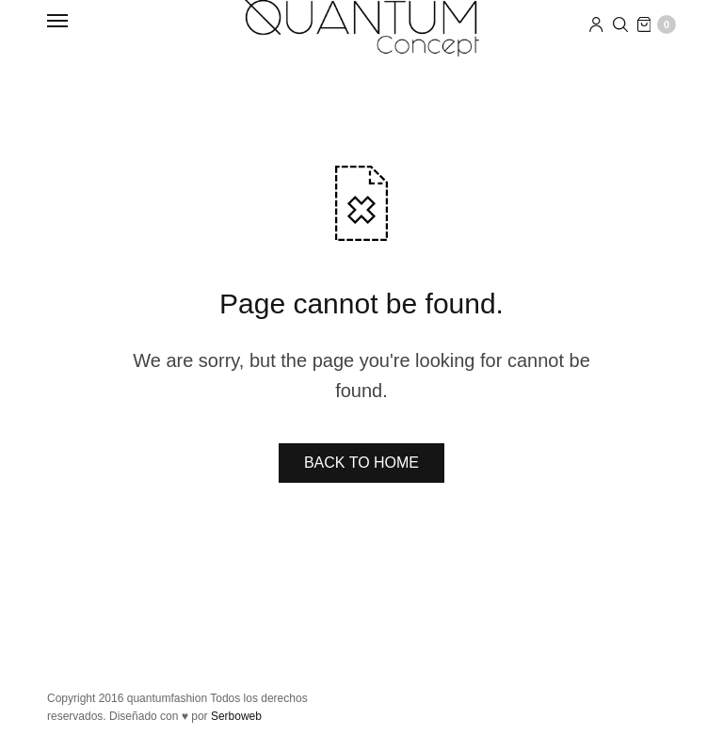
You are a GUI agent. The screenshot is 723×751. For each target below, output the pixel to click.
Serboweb (236, 716)
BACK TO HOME (361, 463)
